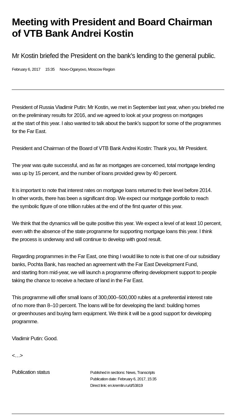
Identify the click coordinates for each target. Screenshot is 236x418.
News (130, 372)
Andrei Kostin (136, 148)
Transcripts (146, 372)
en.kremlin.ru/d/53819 (125, 385)
